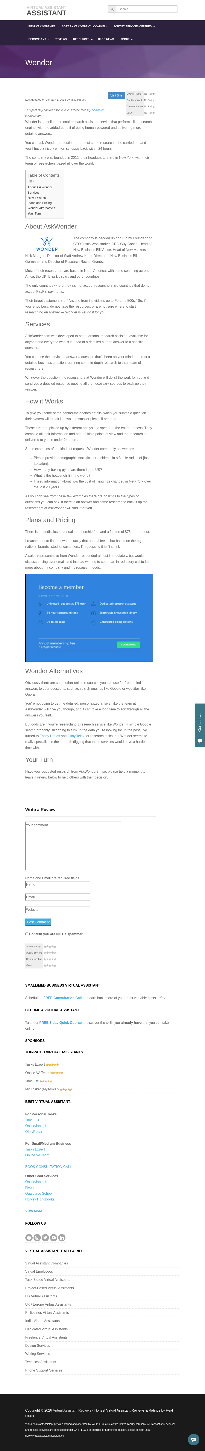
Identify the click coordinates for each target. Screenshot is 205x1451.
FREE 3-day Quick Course (60, 1022)
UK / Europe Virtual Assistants (48, 1304)
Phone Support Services (43, 1370)
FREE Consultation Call (62, 998)
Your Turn (34, 213)
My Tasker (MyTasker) (42, 1089)
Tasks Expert (35, 1064)
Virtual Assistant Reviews (72, 1410)
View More (33, 1211)
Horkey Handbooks (40, 1199)
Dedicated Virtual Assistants (46, 1329)
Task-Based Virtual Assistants (47, 1279)
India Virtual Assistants (42, 1321)
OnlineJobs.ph (36, 1126)
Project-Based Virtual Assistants (49, 1288)
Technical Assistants (40, 1362)
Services (33, 192)
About (125, 39)
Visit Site (116, 95)
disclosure (98, 110)
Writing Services (37, 1354)
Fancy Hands (50, 736)
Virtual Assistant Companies (46, 1263)
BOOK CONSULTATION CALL (48, 1167)
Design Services (37, 1345)
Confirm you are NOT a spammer (54, 934)
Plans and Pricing (40, 203)
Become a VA (37, 39)
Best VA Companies (42, 26)
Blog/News (106, 39)
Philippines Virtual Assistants (47, 1312)
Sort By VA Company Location (83, 26)
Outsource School (39, 1193)
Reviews (61, 39)
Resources (81, 39)
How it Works (37, 197)
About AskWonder (40, 187)
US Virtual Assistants (41, 1296)
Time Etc (32, 1081)
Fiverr (29, 1187)
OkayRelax (76, 736)
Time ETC (33, 1120)
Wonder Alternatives (41, 208)
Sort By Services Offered (133, 26)
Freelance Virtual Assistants (46, 1337)
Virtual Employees (39, 1271)
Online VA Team (37, 1073)
